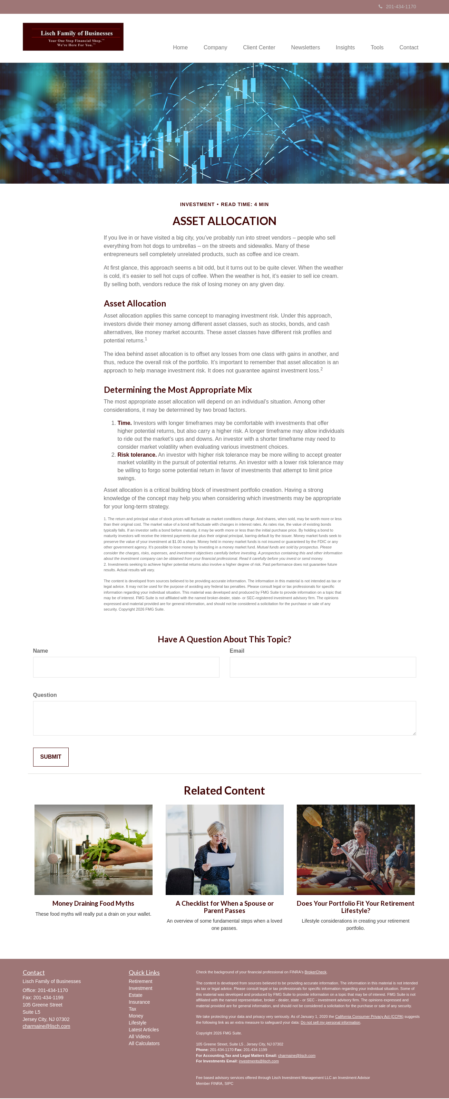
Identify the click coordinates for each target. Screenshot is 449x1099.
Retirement (140, 982)
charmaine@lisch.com (296, 1056)
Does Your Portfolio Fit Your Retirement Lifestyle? (355, 907)
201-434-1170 (397, 6)
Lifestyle (137, 1023)
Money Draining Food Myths (93, 904)
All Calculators (144, 1044)
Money (136, 1016)
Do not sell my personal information (330, 1023)
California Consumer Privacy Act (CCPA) (369, 1017)
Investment (140, 989)
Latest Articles (144, 1030)
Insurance (139, 1002)
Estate (136, 996)
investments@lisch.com (259, 1062)
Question (45, 696)
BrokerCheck (316, 973)
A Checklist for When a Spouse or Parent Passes (225, 907)
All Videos (139, 1037)
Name (40, 651)
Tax (132, 1009)
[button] (207, 38)
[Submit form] (51, 757)
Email (237, 651)
